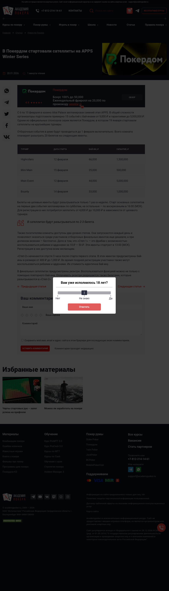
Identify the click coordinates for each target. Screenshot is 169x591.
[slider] (84, 292)
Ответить (84, 307)
